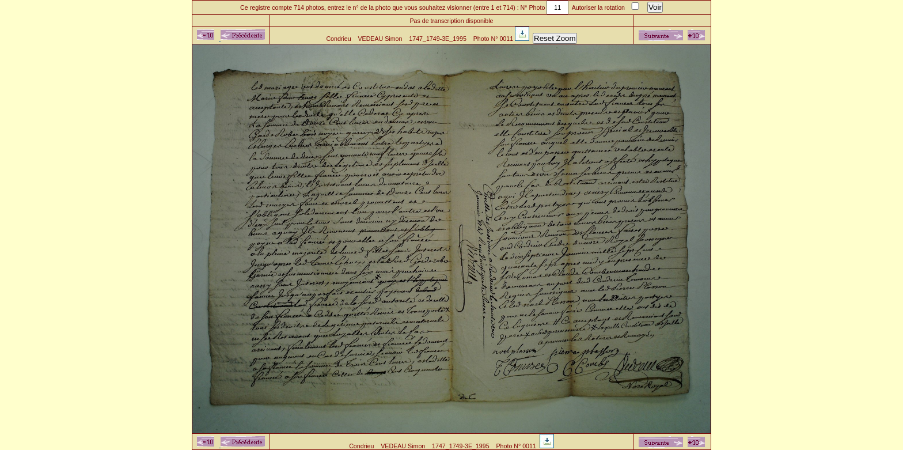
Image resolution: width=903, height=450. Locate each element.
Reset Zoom (555, 38)
